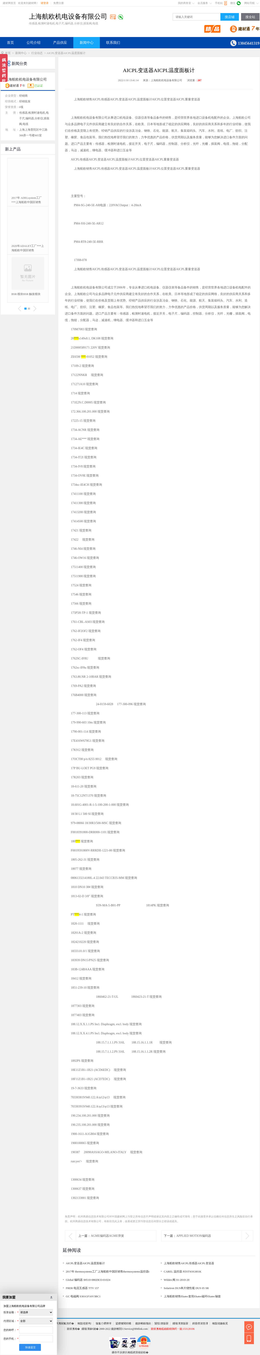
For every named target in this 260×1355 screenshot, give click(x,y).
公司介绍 (33, 42)
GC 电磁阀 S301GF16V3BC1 (83, 1296)
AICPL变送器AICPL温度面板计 (85, 1263)
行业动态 (37, 53)
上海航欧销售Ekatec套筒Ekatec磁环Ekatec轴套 (192, 1296)
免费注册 (58, 3)
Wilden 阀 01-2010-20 (177, 1279)
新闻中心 (87, 42)
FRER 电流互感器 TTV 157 (82, 1288)
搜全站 (250, 17)
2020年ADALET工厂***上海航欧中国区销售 (28, 248)
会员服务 (203, 3)
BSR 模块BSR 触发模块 (26, 294)
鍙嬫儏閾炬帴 (123, 1323)
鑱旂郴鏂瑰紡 (143, 1323)
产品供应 (60, 42)
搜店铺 (230, 17)
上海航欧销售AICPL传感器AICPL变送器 (189, 1263)
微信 (232, 3)
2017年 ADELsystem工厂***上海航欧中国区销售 (27, 200)
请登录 (45, 3)
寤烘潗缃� (73, 1328)
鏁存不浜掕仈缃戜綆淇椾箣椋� (130, 1352)
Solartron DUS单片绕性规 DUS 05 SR (186, 1288)
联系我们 (113, 42)
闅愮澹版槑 (161, 1323)
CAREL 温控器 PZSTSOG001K (182, 1271)
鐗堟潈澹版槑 (180, 1323)
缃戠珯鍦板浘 (220, 1323)
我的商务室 (184, 3)
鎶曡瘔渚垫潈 (200, 1323)
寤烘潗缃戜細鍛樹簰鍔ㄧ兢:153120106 (173, 1328)
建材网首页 (9, 3)
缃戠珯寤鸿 (84, 1323)
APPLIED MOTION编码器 (193, 1235)
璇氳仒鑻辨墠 (103, 1323)
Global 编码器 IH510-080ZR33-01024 (88, 1279)
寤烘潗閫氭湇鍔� (63, 1323)
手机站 (219, 3)
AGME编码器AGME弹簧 (107, 1235)
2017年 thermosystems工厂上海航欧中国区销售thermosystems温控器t (107, 1271)
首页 (10, 42)
